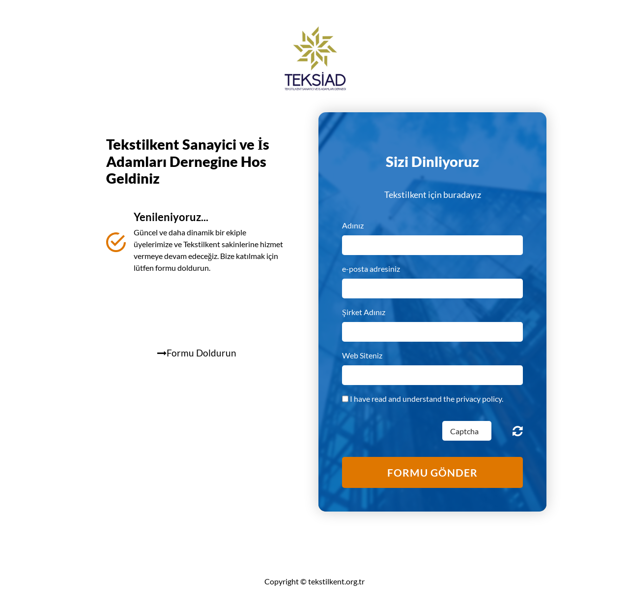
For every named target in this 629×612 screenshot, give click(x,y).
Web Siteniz (362, 355)
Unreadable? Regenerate (518, 431)
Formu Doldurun (196, 352)
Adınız (353, 225)
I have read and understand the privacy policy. (426, 398)
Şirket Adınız (363, 312)
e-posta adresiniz (371, 268)
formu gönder (432, 472)
